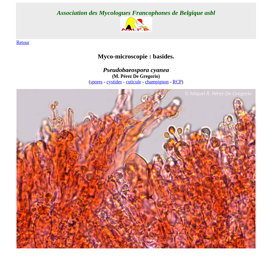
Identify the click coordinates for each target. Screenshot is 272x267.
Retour (22, 42)
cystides (114, 81)
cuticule (133, 81)
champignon (157, 81)
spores (96, 81)
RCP (177, 81)
